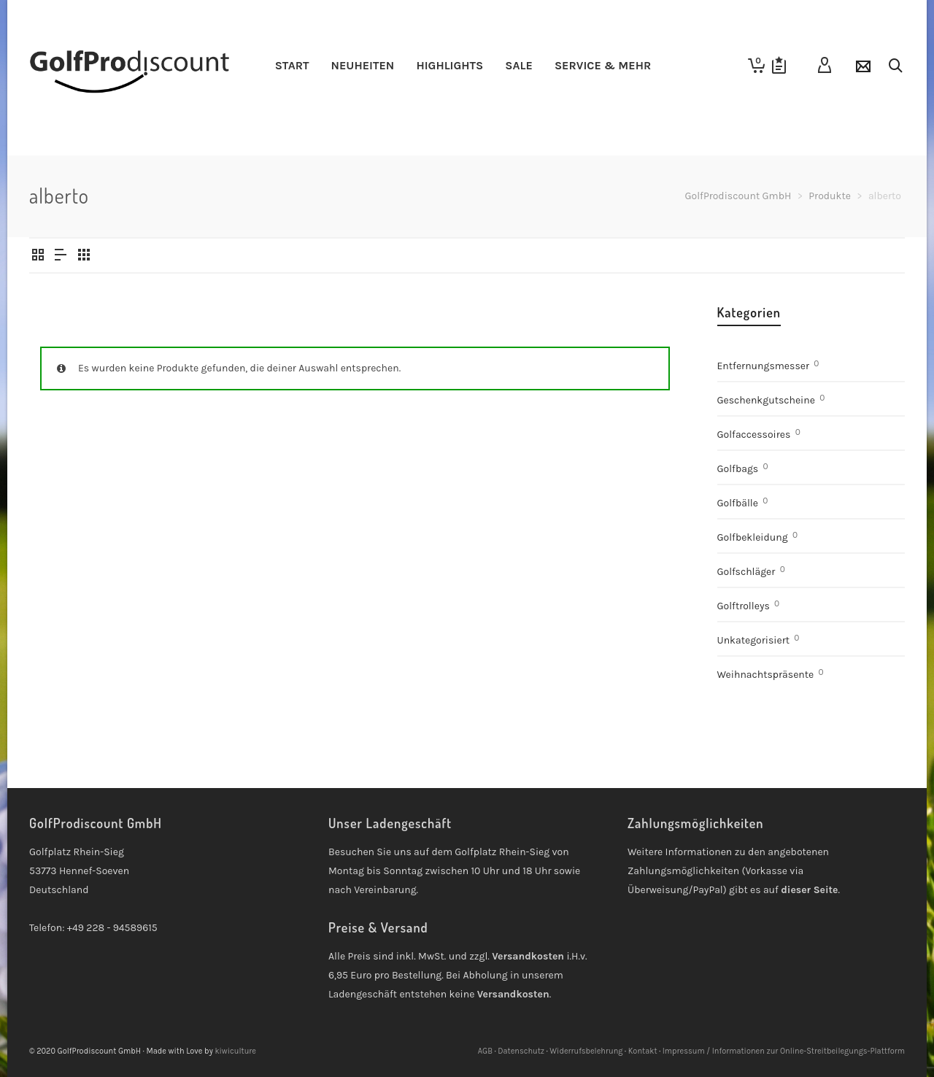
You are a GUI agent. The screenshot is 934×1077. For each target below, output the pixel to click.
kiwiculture (235, 1051)
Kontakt (642, 1051)
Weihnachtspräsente (765, 674)
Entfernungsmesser (763, 366)
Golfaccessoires (754, 434)
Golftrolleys (743, 606)
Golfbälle (737, 503)
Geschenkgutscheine (766, 400)
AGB (485, 1051)
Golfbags (738, 469)
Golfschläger (746, 571)
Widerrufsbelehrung (585, 1051)
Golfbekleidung (752, 537)
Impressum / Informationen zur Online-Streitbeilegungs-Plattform (784, 1051)
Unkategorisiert (753, 640)
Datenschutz (521, 1051)
